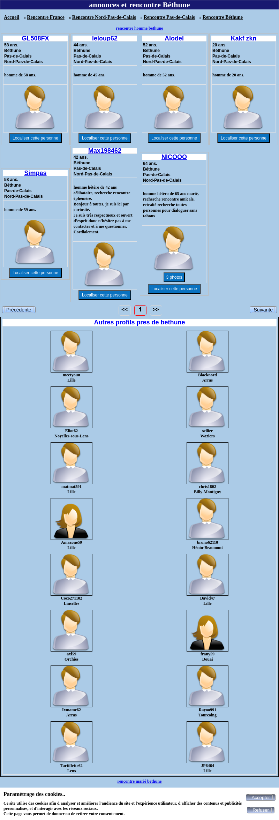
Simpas (35, 173)
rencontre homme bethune (139, 28)
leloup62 (105, 38)
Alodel (174, 38)
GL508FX (35, 38)
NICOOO (174, 156)
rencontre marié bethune (140, 781)
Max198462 (104, 150)
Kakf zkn (243, 38)
